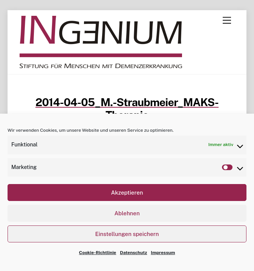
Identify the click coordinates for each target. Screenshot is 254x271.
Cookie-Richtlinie (97, 252)
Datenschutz (133, 252)
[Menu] (226, 20)
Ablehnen (126, 213)
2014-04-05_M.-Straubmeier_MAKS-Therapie (127, 109)
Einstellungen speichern (127, 234)
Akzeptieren (127, 192)
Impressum (163, 252)
